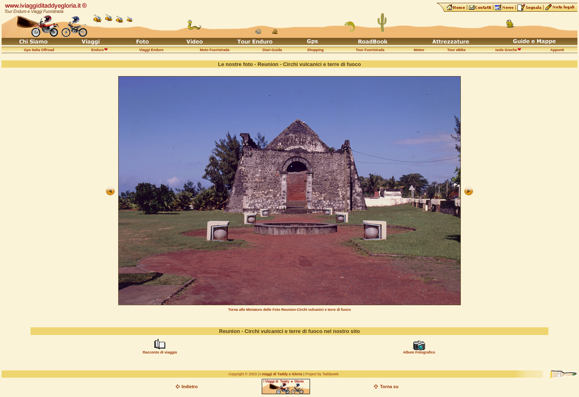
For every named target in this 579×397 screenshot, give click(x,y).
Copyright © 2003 (242, 374)
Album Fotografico (419, 352)
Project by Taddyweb (322, 374)
